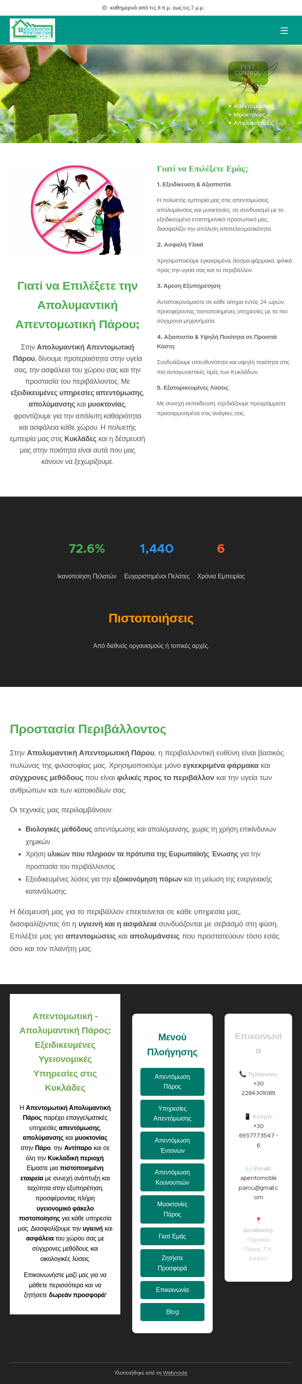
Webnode (175, 1372)
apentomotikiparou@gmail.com (258, 1187)
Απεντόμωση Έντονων (172, 1145)
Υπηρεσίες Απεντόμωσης (172, 1114)
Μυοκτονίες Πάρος (172, 1209)
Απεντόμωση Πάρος (172, 1082)
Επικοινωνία (172, 1290)
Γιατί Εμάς (172, 1236)
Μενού (284, 30)
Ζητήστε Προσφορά (172, 1263)
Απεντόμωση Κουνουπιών (172, 1177)
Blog (172, 1312)
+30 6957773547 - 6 (258, 1135)
